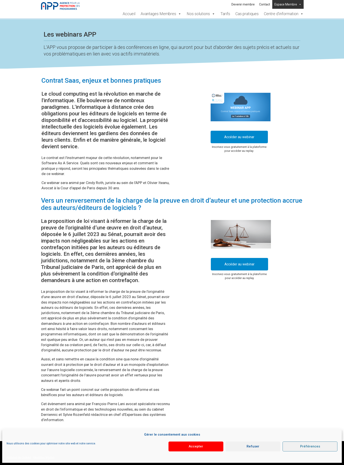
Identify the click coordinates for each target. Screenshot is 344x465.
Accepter (196, 446)
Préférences (310, 446)
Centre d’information (284, 13)
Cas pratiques (247, 13)
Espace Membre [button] (287, 4)
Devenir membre (243, 4)
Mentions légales (43, 457)
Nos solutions (201, 13)
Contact (264, 4)
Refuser (253, 446)
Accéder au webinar (239, 137)
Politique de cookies (19, 457)
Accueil (129, 13)
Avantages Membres (161, 13)
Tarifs (225, 13)
